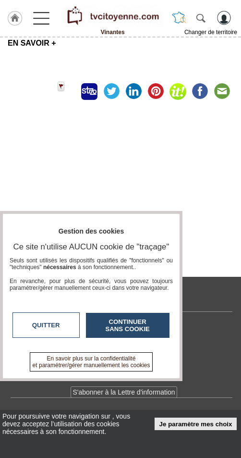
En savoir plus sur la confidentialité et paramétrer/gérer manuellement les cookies (91, 362)
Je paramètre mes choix (195, 424)
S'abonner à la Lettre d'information (123, 392)
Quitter (46, 325)
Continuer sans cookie (128, 325)
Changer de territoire (210, 32)
